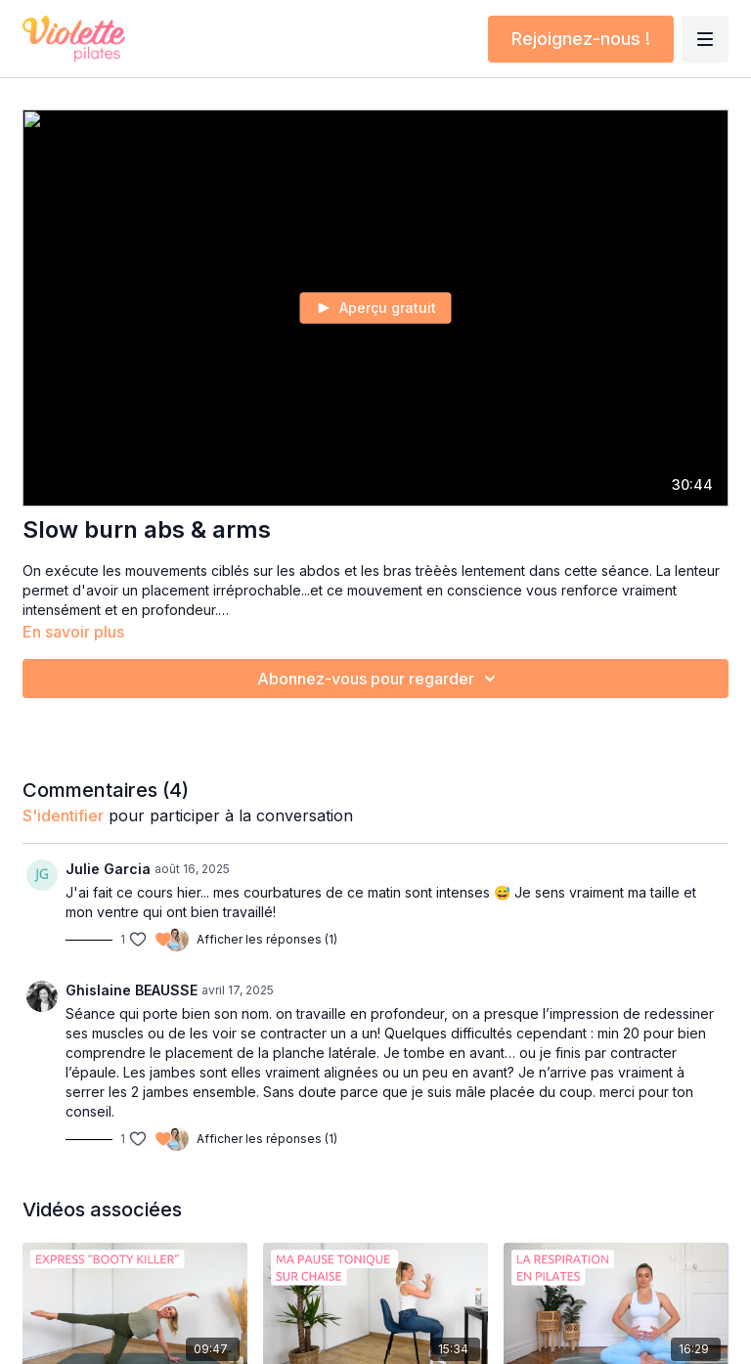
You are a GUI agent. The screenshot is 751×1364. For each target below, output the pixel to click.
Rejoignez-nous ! (580, 38)
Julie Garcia (108, 868)
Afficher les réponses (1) (267, 939)
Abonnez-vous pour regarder (379, 678)
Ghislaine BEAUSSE (132, 990)
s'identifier (63, 815)
